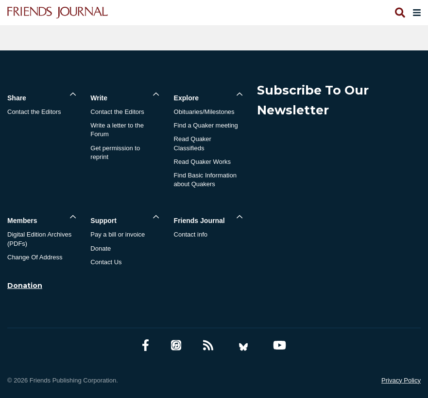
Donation (24, 285)
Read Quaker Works (202, 161)
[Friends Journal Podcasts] (176, 345)
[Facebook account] (145, 345)
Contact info (190, 234)
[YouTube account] (279, 345)
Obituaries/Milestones (204, 111)
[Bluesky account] (243, 345)
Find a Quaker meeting (206, 125)
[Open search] (399, 12)
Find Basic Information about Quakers (205, 180)
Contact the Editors (34, 111)
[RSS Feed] (208, 345)
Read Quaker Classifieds (192, 143)
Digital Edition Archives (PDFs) (39, 239)
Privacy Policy (401, 380)
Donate (100, 248)
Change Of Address (34, 257)
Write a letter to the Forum (117, 130)
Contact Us (105, 262)
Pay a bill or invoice (117, 234)
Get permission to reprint (115, 152)
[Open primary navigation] (415, 12)
